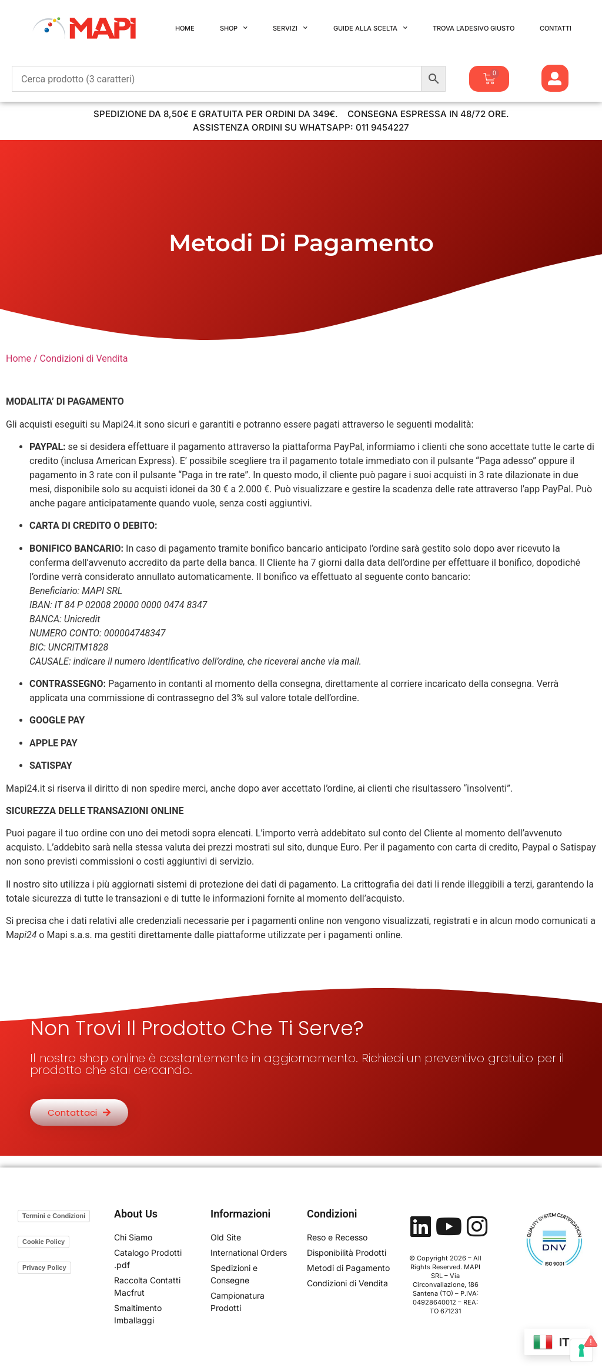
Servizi (290, 28)
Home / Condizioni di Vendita (67, 358)
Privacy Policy (44, 1267)
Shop (234, 28)
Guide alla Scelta (370, 28)
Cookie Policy (43, 1241)
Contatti (555, 28)
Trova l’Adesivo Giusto (473, 28)
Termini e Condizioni (53, 1215)
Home (185, 28)
